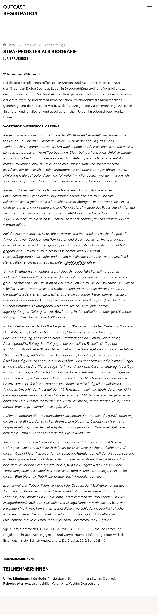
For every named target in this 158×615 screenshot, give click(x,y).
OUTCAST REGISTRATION (20, 9)
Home (9, 45)
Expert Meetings (54, 45)
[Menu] (150, 8)
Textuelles (29, 45)
